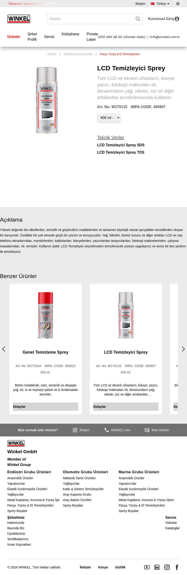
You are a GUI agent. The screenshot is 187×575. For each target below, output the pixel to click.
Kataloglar (172, 528)
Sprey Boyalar (17, 511)
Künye (103, 567)
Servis (49, 37)
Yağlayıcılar (15, 494)
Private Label (92, 36)
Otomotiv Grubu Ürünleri (85, 472)
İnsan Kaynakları (19, 544)
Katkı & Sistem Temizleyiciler (83, 489)
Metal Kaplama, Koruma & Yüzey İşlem (35, 500)
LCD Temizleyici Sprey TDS (120, 152)
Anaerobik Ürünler (20, 478)
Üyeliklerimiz (16, 533)
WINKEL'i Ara (117, 430)
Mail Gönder (156, 430)
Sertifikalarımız (18, 539)
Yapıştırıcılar (16, 483)
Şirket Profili (32, 36)
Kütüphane (70, 34)
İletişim (140, 3)
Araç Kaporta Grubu (77, 494)
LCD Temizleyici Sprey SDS (121, 145)
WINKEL (24, 567)
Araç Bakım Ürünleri (77, 500)
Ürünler (13, 37)
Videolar (171, 522)
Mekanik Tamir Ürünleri (79, 478)
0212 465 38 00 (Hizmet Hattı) (121, 37)
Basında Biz (15, 528)
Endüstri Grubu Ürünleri (78, 54)
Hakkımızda (15, 522)
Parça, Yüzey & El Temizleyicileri (120, 54)
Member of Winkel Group (19, 462)
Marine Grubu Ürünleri (139, 472)
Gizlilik (120, 567)
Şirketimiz (16, 517)
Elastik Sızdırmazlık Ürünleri (27, 489)
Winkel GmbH (22, 451)
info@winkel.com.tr (164, 37)
